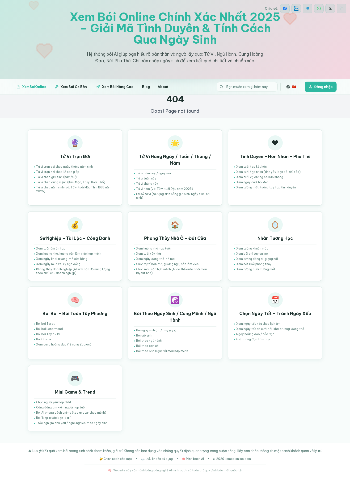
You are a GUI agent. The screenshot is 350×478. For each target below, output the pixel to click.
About (163, 87)
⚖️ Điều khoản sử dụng (157, 459)
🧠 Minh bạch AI (193, 459)
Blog (146, 87)
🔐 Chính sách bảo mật (115, 459)
